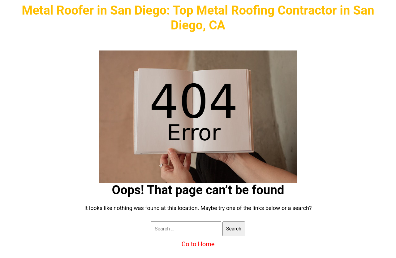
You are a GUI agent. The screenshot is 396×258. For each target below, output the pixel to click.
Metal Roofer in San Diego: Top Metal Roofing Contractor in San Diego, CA (198, 18)
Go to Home (198, 244)
